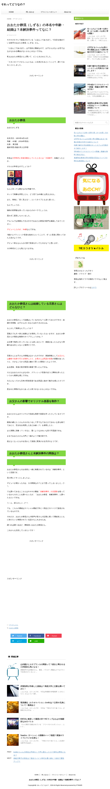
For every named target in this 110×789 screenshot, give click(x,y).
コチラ (94, 287)
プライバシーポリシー (49, 12)
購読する (79, 18)
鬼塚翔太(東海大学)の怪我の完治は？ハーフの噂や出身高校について (97, 105)
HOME (11, 12)
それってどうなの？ (13, 4)
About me (67, 12)
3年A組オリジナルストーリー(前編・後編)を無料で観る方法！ (98, 86)
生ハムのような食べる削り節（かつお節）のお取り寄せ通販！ (97, 31)
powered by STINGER (74, 785)
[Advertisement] (36, 95)
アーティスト (13, 625)
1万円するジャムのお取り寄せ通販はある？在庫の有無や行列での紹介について (97, 49)
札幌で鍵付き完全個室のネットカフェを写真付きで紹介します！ (97, 68)
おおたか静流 (13, 628)
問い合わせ (30, 12)
